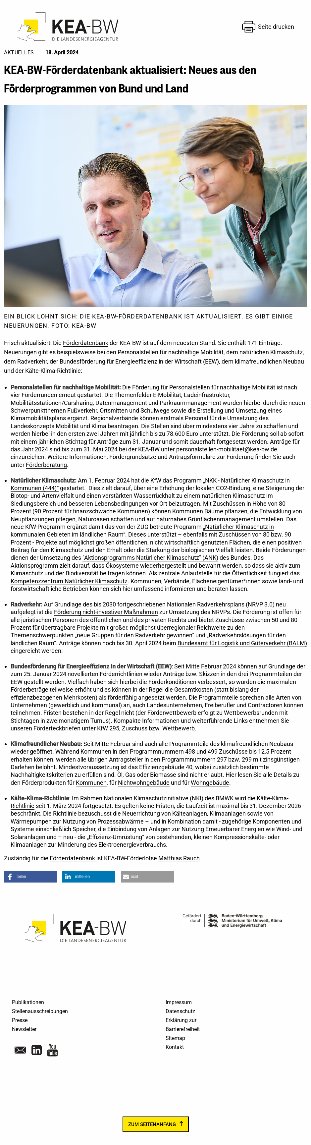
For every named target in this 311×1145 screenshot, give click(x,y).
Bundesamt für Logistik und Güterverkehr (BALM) (242, 643)
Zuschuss (134, 728)
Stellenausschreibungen (40, 1011)
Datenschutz (180, 1011)
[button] (30, 877)
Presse (19, 1020)
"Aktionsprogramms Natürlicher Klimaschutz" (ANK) (150, 557)
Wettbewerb (178, 728)
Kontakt (175, 1047)
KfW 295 (108, 728)
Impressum (179, 1002)
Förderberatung (46, 464)
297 (222, 759)
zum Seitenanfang (152, 1124)
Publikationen (28, 1002)
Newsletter (24, 1029)
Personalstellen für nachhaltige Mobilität (222, 387)
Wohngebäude (210, 782)
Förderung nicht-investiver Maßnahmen (106, 611)
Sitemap (175, 1038)
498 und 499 (201, 751)
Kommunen (91, 782)
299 (247, 759)
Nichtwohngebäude (144, 782)
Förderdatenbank (85, 342)
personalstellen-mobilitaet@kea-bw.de (226, 449)
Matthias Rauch (179, 858)
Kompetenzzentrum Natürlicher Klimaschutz (69, 581)
